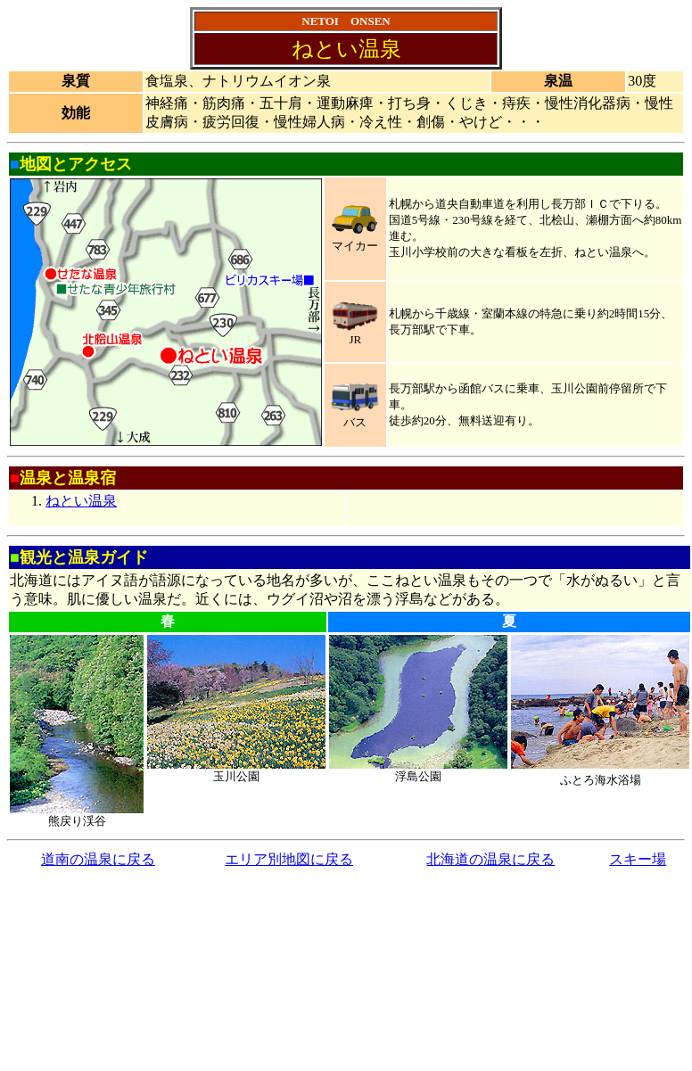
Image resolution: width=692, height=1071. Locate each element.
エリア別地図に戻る (289, 859)
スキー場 (637, 859)
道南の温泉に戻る (98, 859)
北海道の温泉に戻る (490, 859)
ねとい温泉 (81, 500)
